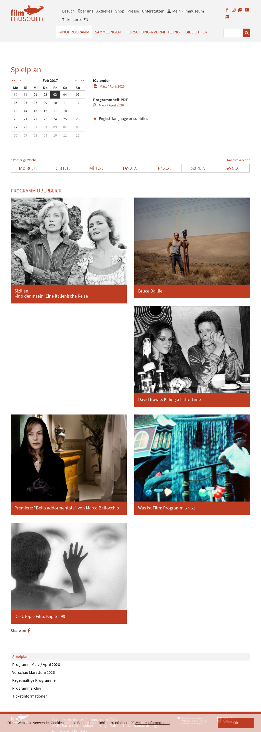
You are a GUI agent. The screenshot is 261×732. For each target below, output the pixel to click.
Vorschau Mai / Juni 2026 (33, 672)
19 (78, 110)
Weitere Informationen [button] (152, 723)
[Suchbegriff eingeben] (233, 33)
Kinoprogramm (74, 32)
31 (25, 94)
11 (65, 102)
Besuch (68, 11)
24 (55, 119)
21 (25, 119)
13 (15, 110)
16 (45, 110)
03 (55, 94)
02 (45, 94)
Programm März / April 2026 (36, 664)
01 (35, 94)
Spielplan (20, 656)
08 (35, 102)
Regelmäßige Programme (34, 680)
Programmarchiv (26, 688)
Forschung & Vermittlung (153, 32)
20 (15, 119)
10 (55, 102)
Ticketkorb (71, 19)
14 (25, 110)
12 (78, 102)
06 (15, 102)
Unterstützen (153, 11)
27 (15, 127)
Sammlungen (108, 32)
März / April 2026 (109, 86)
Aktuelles (104, 11)
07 (25, 102)
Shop (119, 11)
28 (25, 127)
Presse (133, 11)
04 (65, 94)
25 (65, 119)
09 (45, 102)
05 (78, 94)
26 (78, 119)
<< (14, 80)
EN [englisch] (86, 19)
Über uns (85, 11)
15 (35, 110)
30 (15, 94)
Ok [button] (235, 723)
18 (65, 110)
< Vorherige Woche (23, 160)
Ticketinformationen (30, 696)
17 (55, 110)
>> (82, 80)
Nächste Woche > (238, 160)
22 (35, 119)
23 (45, 119)
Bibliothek (196, 32)
